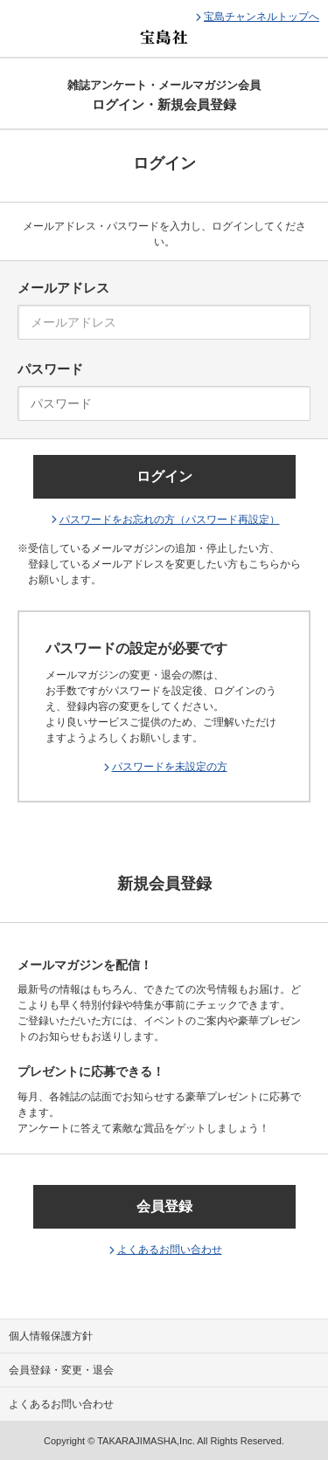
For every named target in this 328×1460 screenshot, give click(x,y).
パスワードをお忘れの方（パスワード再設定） (169, 519)
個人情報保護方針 (51, 1336)
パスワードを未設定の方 (169, 767)
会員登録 (164, 1206)
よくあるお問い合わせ (169, 1249)
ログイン (164, 476)
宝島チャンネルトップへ (261, 16)
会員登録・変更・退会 (61, 1370)
